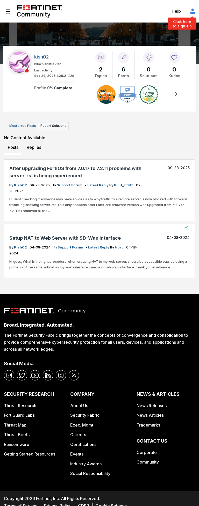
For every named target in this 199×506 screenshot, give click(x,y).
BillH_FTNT (124, 185)
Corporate (147, 452)
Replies (34, 147)
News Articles (150, 415)
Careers (78, 434)
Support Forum (70, 185)
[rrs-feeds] (74, 375)
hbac (119, 247)
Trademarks (148, 424)
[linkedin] (48, 375)
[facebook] (9, 375)
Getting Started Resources (29, 453)
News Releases (152, 405)
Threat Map (15, 424)
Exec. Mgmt (81, 424)
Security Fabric (85, 415)
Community (148, 461)
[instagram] (61, 375)
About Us (79, 405)
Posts (13, 147)
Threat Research (20, 405)
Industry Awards (86, 463)
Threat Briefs (17, 434)
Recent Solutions (53, 126)
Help (176, 11)
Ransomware (16, 444)
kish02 (21, 185)
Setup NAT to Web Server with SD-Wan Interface (65, 237)
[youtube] (35, 375)
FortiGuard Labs (19, 415)
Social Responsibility (90, 473)
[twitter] (22, 375)
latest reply (98, 185)
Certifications (83, 444)
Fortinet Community (39, 11)
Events (76, 453)
